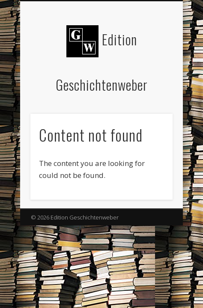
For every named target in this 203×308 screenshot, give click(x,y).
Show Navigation (151, 76)
